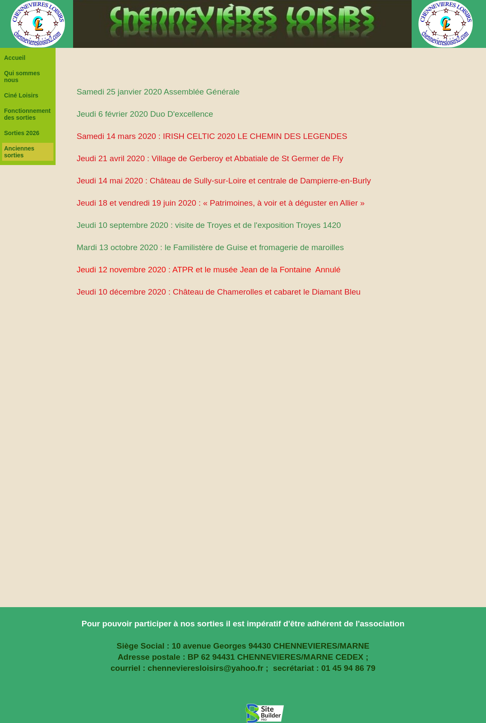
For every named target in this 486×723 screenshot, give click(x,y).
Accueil (15, 57)
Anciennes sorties (19, 152)
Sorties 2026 (22, 133)
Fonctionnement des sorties (27, 114)
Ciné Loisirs (21, 95)
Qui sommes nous (22, 76)
